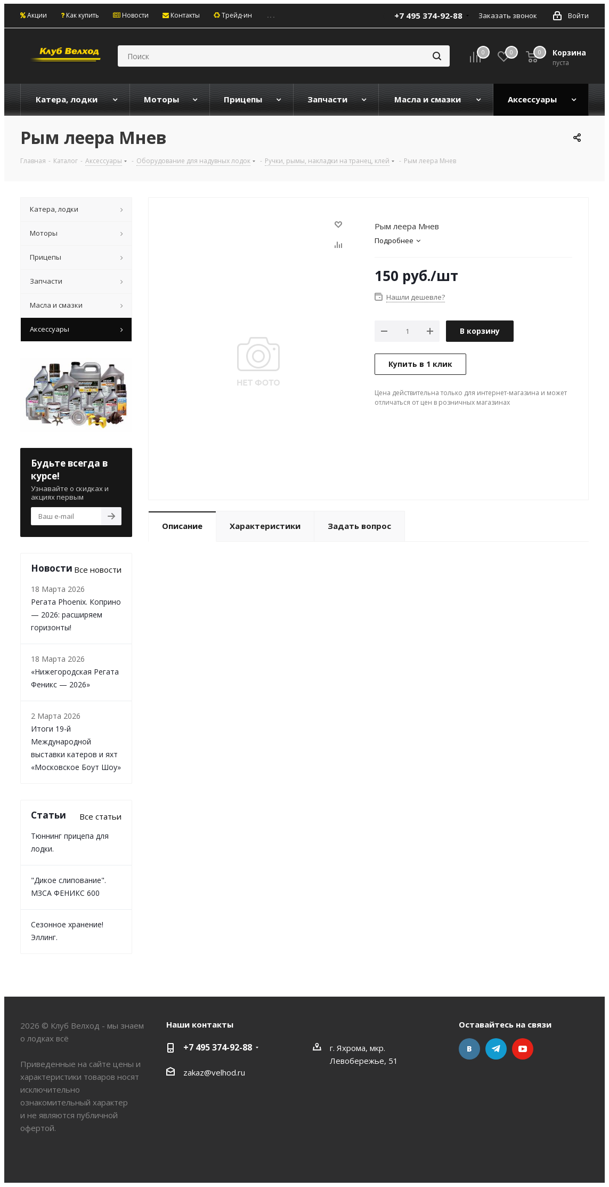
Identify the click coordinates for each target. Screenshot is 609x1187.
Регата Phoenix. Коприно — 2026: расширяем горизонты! (76, 614)
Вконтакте (469, 1049)
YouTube (522, 1049)
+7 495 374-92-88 (428, 15)
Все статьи (100, 816)
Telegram (496, 1049)
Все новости (97, 569)
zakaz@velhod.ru (214, 1072)
